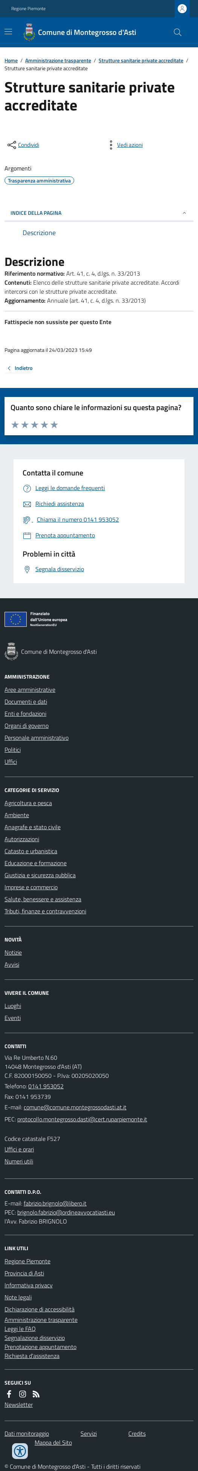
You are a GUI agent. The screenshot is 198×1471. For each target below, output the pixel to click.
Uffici (11, 761)
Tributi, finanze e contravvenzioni (45, 911)
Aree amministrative (30, 689)
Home (11, 60)
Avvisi (12, 964)
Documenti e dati (26, 701)
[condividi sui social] (23, 145)
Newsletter (19, 1404)
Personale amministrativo (37, 737)
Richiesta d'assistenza (32, 1355)
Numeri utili (19, 1161)
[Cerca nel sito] (175, 32)
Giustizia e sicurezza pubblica (40, 875)
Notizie (13, 952)
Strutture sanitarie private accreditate (141, 60)
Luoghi (13, 1005)
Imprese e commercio (31, 887)
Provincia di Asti (24, 1273)
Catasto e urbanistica (31, 850)
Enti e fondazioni (25, 713)
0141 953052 (46, 1086)
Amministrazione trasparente (58, 60)
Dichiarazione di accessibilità (40, 1309)
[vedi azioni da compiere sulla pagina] (124, 145)
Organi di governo (27, 725)
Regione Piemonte (28, 8)
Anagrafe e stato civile (33, 826)
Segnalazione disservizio (35, 1337)
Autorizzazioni (22, 838)
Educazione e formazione (36, 863)
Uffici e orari (19, 1149)
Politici (13, 749)
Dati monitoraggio (27, 1433)
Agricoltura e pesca (28, 802)
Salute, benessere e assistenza (43, 899)
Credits (137, 1433)
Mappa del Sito (53, 1442)
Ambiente (17, 814)
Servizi (89, 1433)
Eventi (13, 1017)
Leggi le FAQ (20, 1328)
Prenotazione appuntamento (40, 1346)
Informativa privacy (29, 1285)
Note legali (18, 1297)
